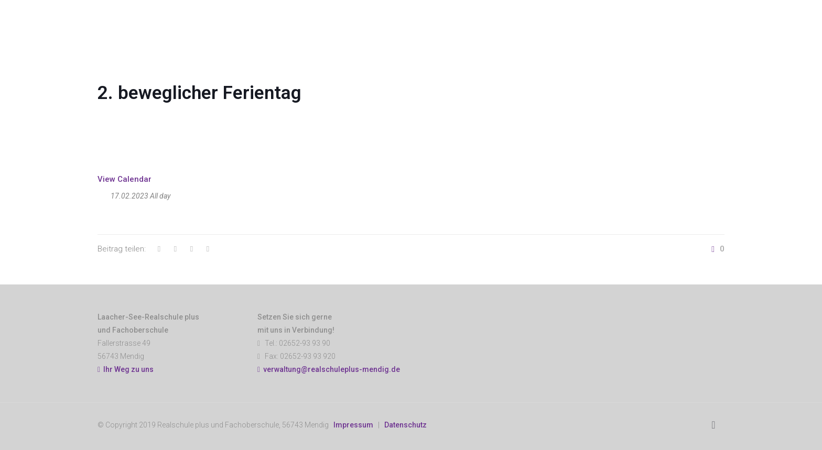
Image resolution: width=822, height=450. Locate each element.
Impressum (353, 425)
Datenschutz (405, 425)
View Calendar (125, 179)
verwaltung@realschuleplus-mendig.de (331, 369)
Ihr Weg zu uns (126, 369)
